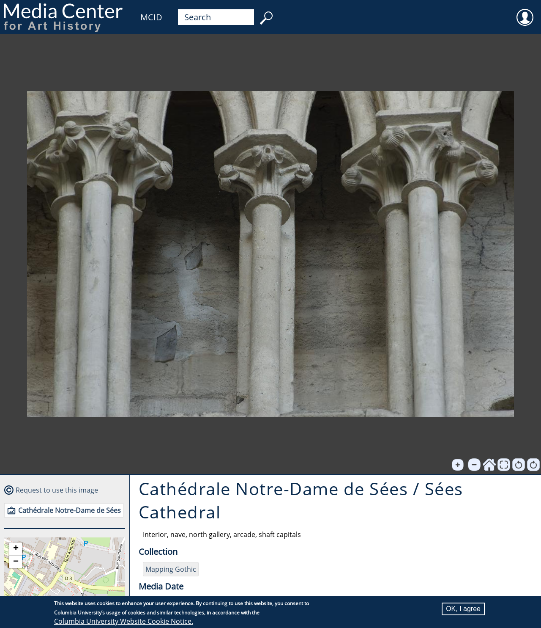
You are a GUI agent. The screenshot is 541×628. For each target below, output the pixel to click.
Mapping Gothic (170, 569)
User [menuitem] (525, 12)
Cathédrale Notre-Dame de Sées (69, 510)
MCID (151, 17)
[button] (15, 549)
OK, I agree (463, 608)
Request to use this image (57, 490)
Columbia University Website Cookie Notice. (123, 621)
